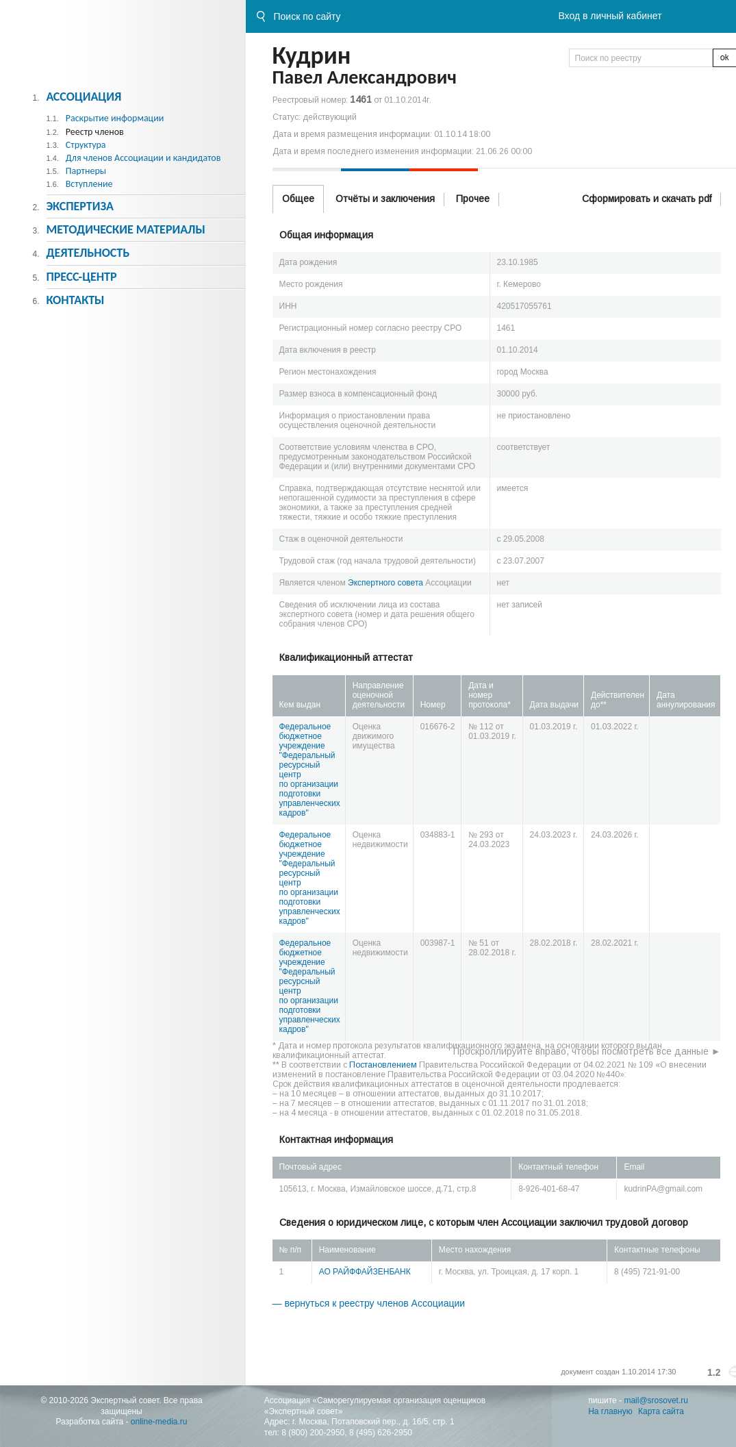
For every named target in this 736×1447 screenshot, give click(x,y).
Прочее (473, 198)
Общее (298, 198)
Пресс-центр (81, 276)
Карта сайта (661, 1411)
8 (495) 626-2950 (380, 1432)
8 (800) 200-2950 (312, 1432)
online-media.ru (159, 1421)
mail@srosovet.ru (656, 1400)
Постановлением (383, 1065)
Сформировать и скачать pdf (646, 198)
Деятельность (87, 252)
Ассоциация (83, 96)
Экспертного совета (385, 583)
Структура (86, 145)
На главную (610, 1411)
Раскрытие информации (115, 118)
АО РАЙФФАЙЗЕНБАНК (365, 1271)
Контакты (75, 299)
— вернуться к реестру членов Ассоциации (369, 1303)
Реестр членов (95, 132)
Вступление (89, 184)
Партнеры (86, 171)
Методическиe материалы (125, 229)
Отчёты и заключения (385, 198)
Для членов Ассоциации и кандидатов (143, 158)
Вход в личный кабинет (609, 15)
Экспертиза (80, 206)
